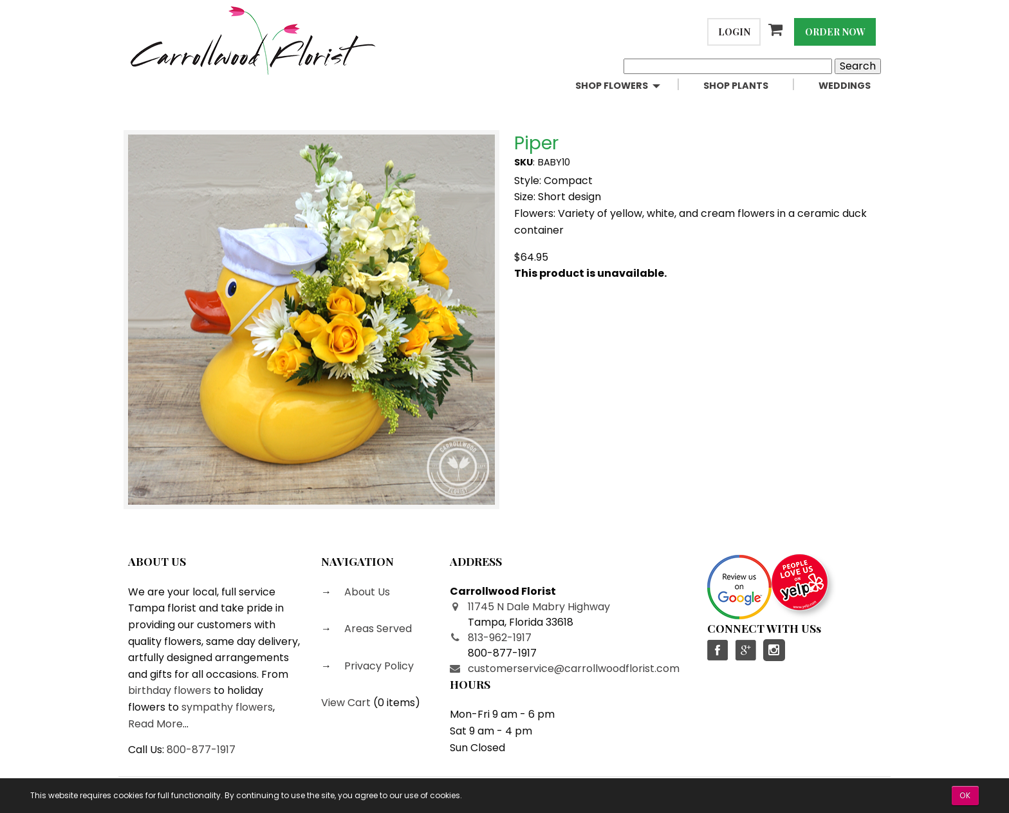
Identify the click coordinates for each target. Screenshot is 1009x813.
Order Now (835, 31)
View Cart (346, 702)
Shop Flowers (611, 85)
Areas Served (377, 628)
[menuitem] (629, 86)
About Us (366, 591)
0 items (396, 702)
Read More (155, 723)
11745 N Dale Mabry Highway (539, 606)
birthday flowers (169, 690)
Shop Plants (735, 85)
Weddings (845, 85)
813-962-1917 (500, 637)
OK (965, 795)
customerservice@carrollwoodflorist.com (574, 668)
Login (734, 31)
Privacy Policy (378, 666)
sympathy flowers (227, 707)
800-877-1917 (201, 749)
